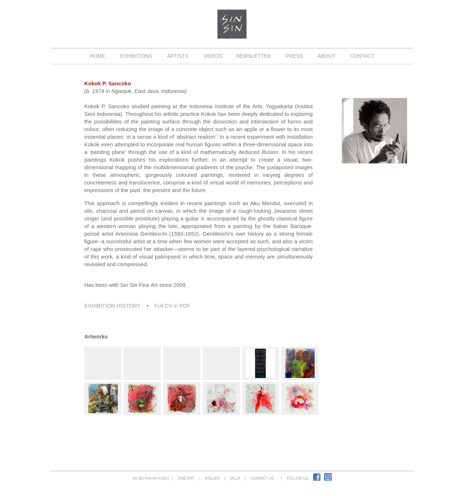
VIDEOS (212, 56)
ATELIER (212, 478)
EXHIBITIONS (136, 56)
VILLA (235, 478)
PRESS (294, 56)
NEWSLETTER (253, 56)
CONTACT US (262, 478)
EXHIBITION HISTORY (112, 305)
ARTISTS (178, 56)
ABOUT (326, 56)
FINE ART (186, 478)
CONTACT (362, 56)
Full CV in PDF (172, 305)
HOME (97, 56)
